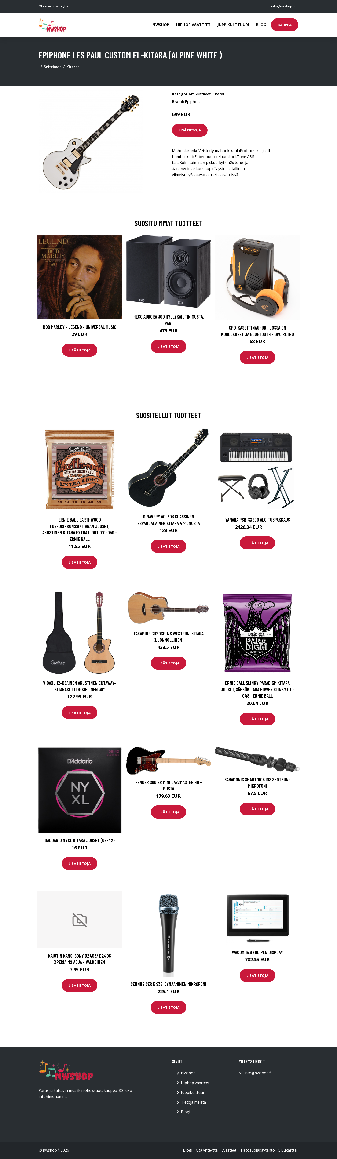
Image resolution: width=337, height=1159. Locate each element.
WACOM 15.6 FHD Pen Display (257, 952)
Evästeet (228, 1150)
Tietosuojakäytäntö (257, 1150)
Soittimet (52, 66)
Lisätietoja (190, 130)
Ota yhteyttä (207, 1150)
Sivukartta (287, 1150)
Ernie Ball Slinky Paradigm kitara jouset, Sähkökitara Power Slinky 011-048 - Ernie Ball (257, 689)
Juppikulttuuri (233, 24)
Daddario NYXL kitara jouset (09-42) (80, 840)
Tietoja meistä (193, 1102)
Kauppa (285, 24)
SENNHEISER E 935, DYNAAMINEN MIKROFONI (168, 984)
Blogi (261, 24)
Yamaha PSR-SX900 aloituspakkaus (257, 519)
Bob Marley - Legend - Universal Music (79, 327)
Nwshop (160, 24)
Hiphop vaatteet (193, 24)
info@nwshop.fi (283, 6)
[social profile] (73, 6)
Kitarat (72, 66)
